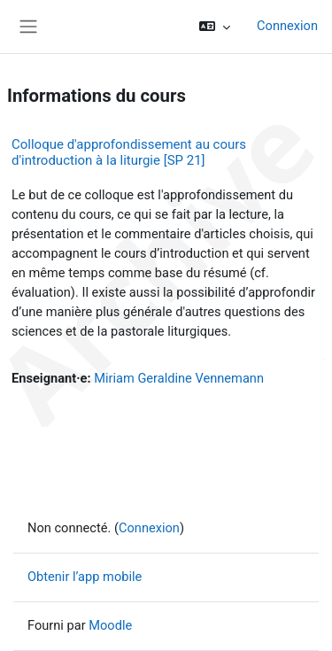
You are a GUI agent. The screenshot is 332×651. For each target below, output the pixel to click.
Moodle (110, 625)
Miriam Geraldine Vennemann (179, 378)
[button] (215, 26)
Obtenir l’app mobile (84, 577)
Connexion (287, 26)
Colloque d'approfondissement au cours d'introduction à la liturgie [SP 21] (129, 152)
